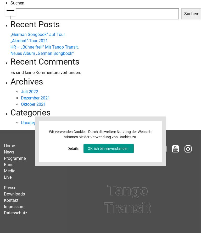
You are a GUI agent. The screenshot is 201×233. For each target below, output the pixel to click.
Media (9, 170)
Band (9, 164)
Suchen (17, 3)
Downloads (14, 194)
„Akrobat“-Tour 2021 (29, 40)
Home (9, 145)
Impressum (14, 206)
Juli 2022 (29, 91)
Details (73, 148)
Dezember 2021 (35, 98)
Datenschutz (15, 212)
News (9, 152)
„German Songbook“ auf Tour (37, 34)
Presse (10, 187)
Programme (15, 158)
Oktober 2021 (33, 104)
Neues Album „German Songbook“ (42, 53)
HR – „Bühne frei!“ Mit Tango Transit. (44, 47)
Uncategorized (34, 122)
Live (8, 177)
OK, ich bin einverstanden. (109, 148)
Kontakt (11, 200)
